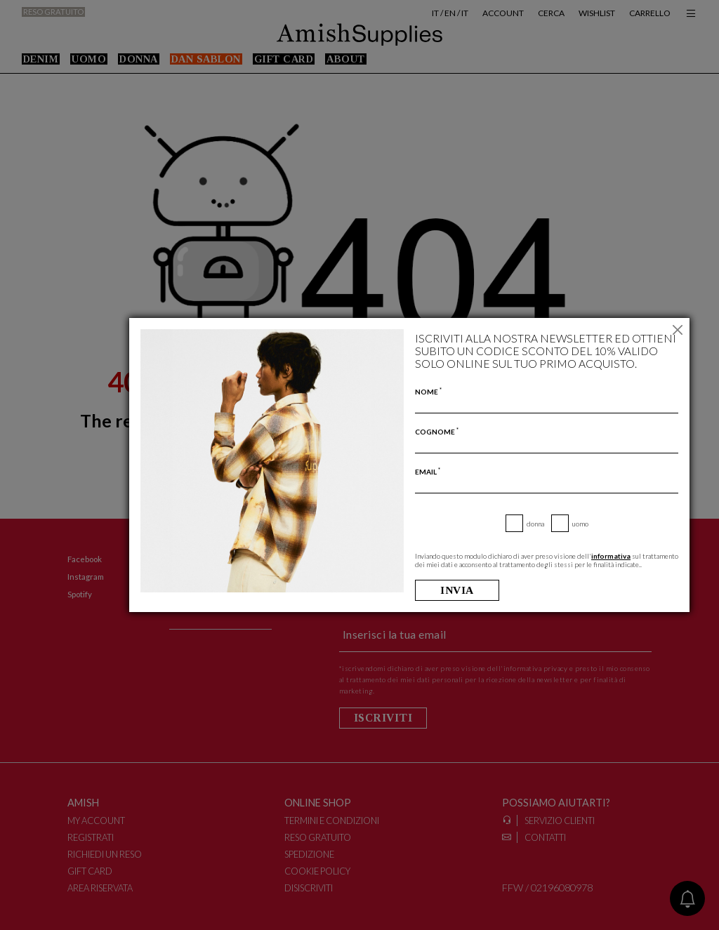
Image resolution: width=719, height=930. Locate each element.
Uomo (580, 523)
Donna (535, 523)
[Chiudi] (677, 330)
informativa (611, 556)
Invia (457, 590)
